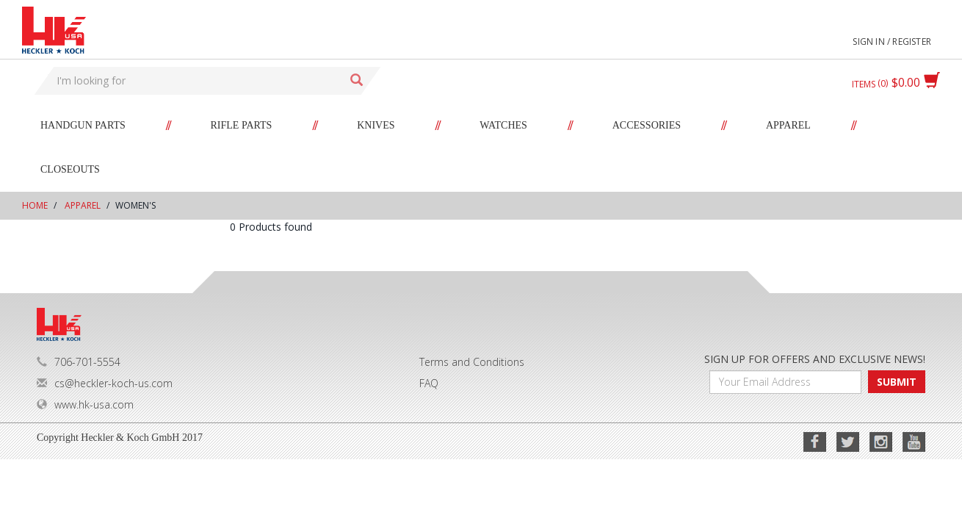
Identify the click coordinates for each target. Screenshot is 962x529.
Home (35, 205)
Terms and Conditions (471, 362)
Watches (503, 125)
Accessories (646, 125)
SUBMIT (896, 382)
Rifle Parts (241, 125)
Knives (375, 125)
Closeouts (70, 169)
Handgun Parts (83, 125)
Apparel (788, 125)
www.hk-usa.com (85, 404)
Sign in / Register (892, 41)
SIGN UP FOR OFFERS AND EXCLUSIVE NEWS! (814, 359)
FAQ (428, 383)
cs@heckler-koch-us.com (105, 383)
